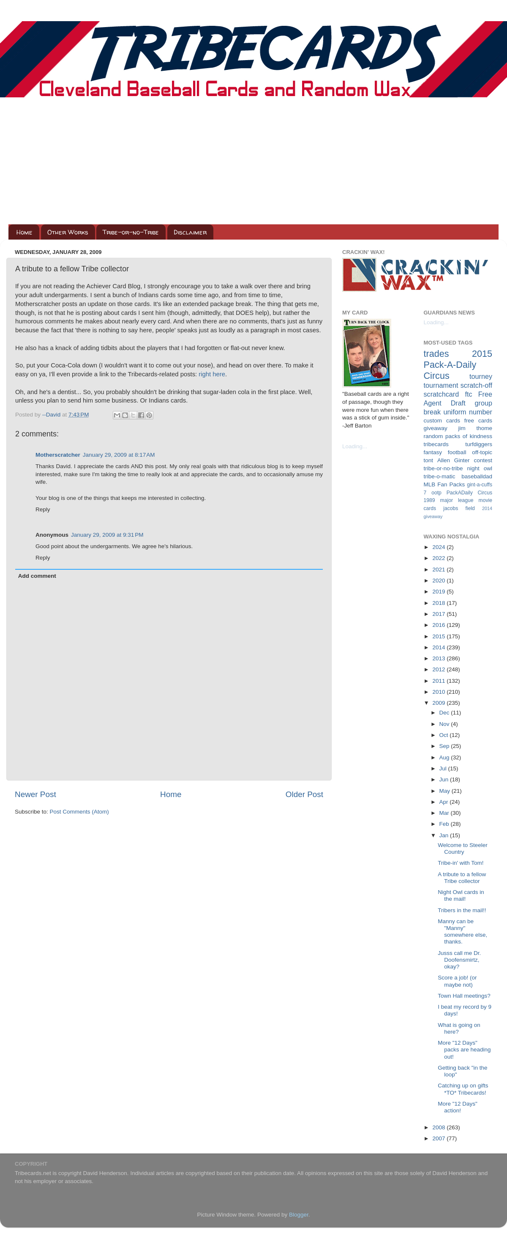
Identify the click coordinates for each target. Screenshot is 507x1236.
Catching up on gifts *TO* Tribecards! (463, 1088)
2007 (439, 1138)
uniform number (468, 412)
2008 (439, 1127)
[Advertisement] (253, 161)
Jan (444, 835)
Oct (444, 735)
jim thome (475, 428)
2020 (439, 580)
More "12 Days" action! (457, 1107)
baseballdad (476, 476)
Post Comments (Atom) (79, 811)
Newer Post (35, 794)
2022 (439, 558)
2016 (439, 625)
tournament (441, 385)
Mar (445, 813)
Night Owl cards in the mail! (461, 895)
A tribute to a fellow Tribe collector (462, 877)
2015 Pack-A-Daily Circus (458, 364)
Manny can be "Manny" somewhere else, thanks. (462, 931)
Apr (444, 802)
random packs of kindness (458, 436)
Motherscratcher (57, 455)
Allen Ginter (453, 460)
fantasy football (445, 452)
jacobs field (459, 508)
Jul (443, 768)
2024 (439, 547)
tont (428, 460)
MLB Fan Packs (444, 484)
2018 (439, 603)
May (445, 791)
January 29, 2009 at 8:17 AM (119, 455)
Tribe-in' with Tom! (460, 863)
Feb (445, 824)
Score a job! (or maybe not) (457, 981)
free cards (478, 420)
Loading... (354, 446)
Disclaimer (190, 232)
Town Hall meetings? (464, 996)
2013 (439, 658)
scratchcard (441, 394)
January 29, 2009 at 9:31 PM (107, 535)
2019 (439, 591)
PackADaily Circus (469, 493)
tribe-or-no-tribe (443, 468)
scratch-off (476, 385)
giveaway (435, 428)
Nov (445, 724)
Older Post (304, 794)
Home (24, 232)
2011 (439, 681)
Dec (445, 712)
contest (483, 460)
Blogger (298, 1214)
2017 (439, 614)
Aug (445, 757)
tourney (480, 376)
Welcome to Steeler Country (463, 848)
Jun (444, 779)
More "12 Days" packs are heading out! (464, 1049)
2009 (439, 703)
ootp (436, 493)
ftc (468, 394)
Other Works (67, 232)
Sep (445, 746)
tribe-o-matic (439, 476)
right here (212, 374)
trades (436, 353)
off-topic (482, 452)
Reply (42, 509)
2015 (439, 636)
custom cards (442, 420)
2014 (439, 647)
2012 (439, 669)
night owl (480, 468)
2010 (439, 692)
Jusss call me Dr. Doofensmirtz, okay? (459, 960)
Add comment (37, 576)
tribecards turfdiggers (458, 444)
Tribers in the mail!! (462, 910)
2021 (439, 569)
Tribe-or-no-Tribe (131, 232)
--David (52, 414)
